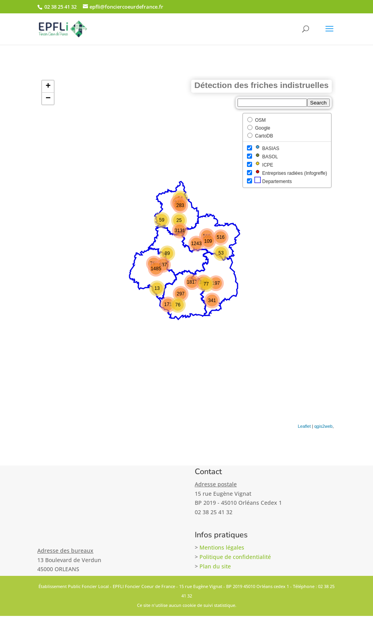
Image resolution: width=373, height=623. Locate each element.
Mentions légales (221, 547)
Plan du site (215, 566)
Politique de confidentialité (235, 557)
